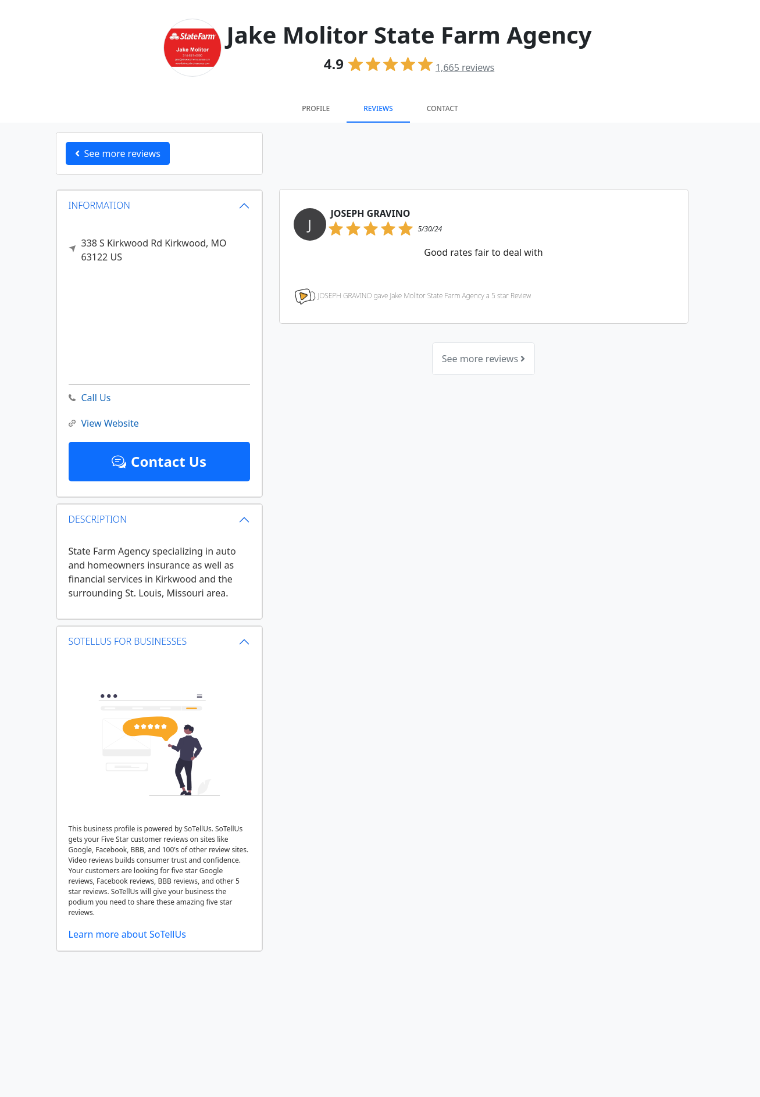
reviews (465, 67)
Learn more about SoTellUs (127, 934)
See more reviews (483, 358)
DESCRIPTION (98, 519)
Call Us (90, 398)
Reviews (378, 108)
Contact (442, 108)
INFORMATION (100, 205)
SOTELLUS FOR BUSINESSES (128, 641)
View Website (104, 423)
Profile (316, 108)
